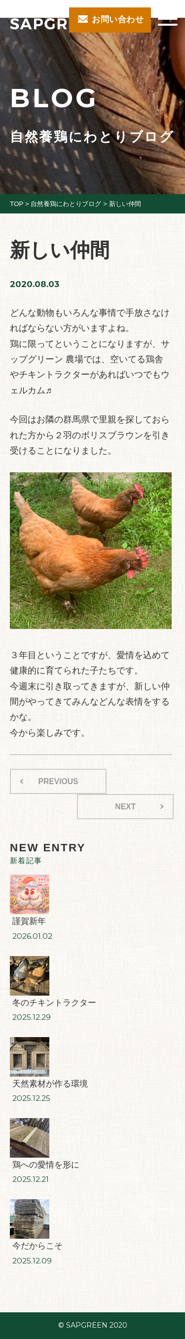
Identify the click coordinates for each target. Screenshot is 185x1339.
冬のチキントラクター (54, 1002)
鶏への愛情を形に (45, 1165)
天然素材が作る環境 (50, 1083)
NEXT (125, 806)
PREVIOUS (58, 781)
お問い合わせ (118, 19)
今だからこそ (37, 1246)
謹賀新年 (29, 921)
